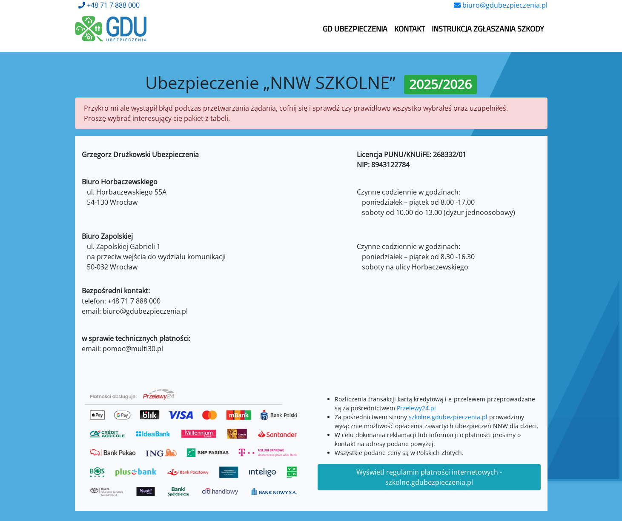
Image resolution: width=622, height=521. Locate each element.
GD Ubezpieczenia (355, 28)
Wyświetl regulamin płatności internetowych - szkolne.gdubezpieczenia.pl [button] (429, 477)
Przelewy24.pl (416, 408)
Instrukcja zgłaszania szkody (488, 28)
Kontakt (409, 28)
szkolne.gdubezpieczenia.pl (448, 417)
